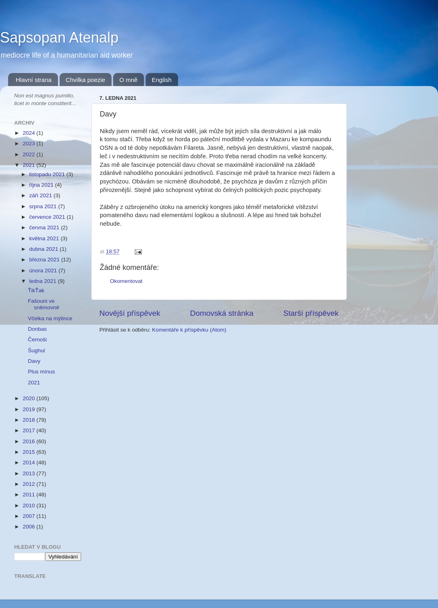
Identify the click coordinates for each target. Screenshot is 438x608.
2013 (29, 473)
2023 (29, 143)
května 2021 (44, 238)
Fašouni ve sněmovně (43, 304)
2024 (29, 133)
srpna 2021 (43, 206)
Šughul (36, 350)
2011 (29, 495)
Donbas (37, 329)
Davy (34, 361)
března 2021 (45, 260)
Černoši (37, 339)
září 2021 (41, 195)
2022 (29, 154)
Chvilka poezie (85, 79)
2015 (29, 452)
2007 (29, 516)
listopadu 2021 (48, 174)
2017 (29, 430)
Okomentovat (126, 281)
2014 (29, 462)
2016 (29, 441)
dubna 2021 (44, 249)
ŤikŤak (36, 290)
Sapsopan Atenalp (59, 37)
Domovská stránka (221, 313)
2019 (29, 409)
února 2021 (43, 270)
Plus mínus (41, 372)
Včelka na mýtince (50, 318)
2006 (29, 527)
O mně (128, 79)
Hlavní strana (34, 79)
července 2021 (48, 217)
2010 (29, 505)
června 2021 (45, 227)
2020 (29, 398)
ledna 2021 (43, 281)
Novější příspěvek (129, 313)
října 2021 (42, 185)
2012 (29, 484)
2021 (29, 165)
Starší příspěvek (311, 313)
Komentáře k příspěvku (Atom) (189, 330)
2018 (29, 420)
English (162, 79)
